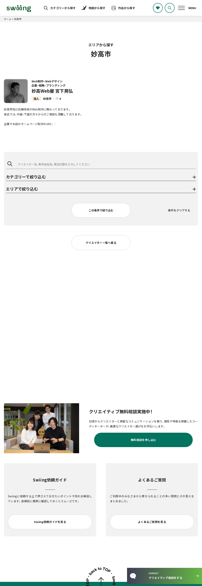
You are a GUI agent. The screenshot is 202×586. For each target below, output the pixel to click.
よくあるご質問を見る (152, 522)
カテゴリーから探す (63, 8)
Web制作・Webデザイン (47, 81)
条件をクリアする (179, 210)
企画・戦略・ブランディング (49, 85)
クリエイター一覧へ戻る (101, 243)
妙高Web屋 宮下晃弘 (52, 91)
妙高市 (47, 99)
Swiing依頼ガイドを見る (50, 522)
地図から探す (97, 8)
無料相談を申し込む (143, 440)
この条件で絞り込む (101, 210)
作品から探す (126, 8)
